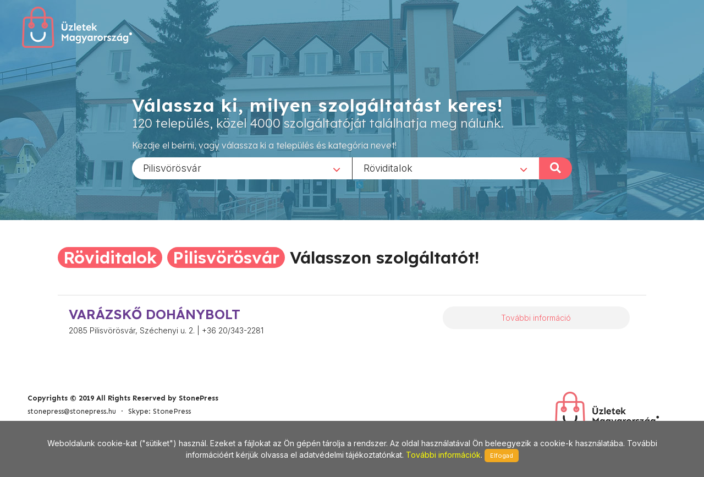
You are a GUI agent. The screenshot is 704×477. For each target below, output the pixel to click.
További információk (443, 454)
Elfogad (501, 455)
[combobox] (242, 168)
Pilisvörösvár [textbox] (172, 167)
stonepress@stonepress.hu (72, 411)
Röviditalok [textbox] (388, 167)
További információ (536, 317)
